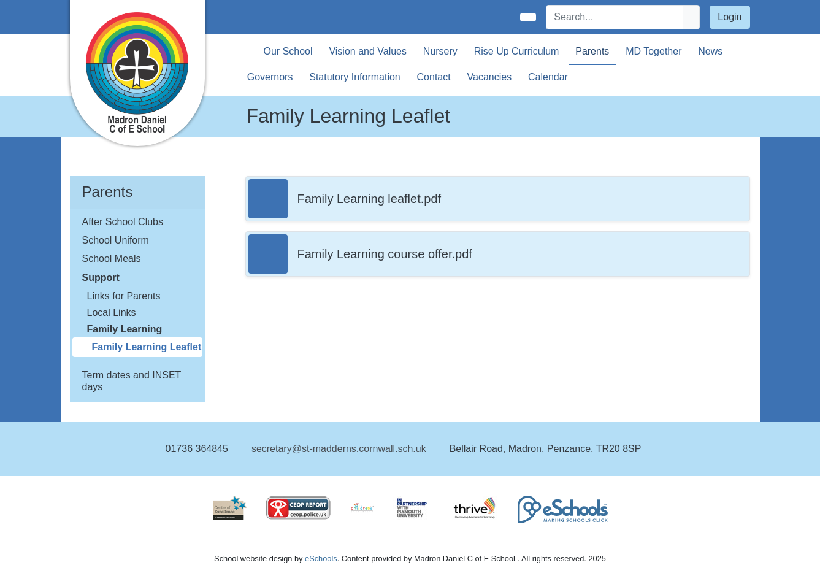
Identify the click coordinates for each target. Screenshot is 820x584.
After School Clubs (123, 222)
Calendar (548, 77)
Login (729, 17)
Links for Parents (124, 296)
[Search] (615, 17)
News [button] (710, 51)
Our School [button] (288, 51)
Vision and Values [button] (368, 51)
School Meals (111, 258)
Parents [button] (592, 51)
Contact (434, 77)
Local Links (111, 312)
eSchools (321, 558)
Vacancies (489, 77)
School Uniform (115, 240)
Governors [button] (270, 77)
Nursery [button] (440, 51)
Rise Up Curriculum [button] (516, 51)
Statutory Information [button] (354, 77)
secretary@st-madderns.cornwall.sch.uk (338, 449)
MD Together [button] (653, 51)
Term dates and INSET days (132, 381)
